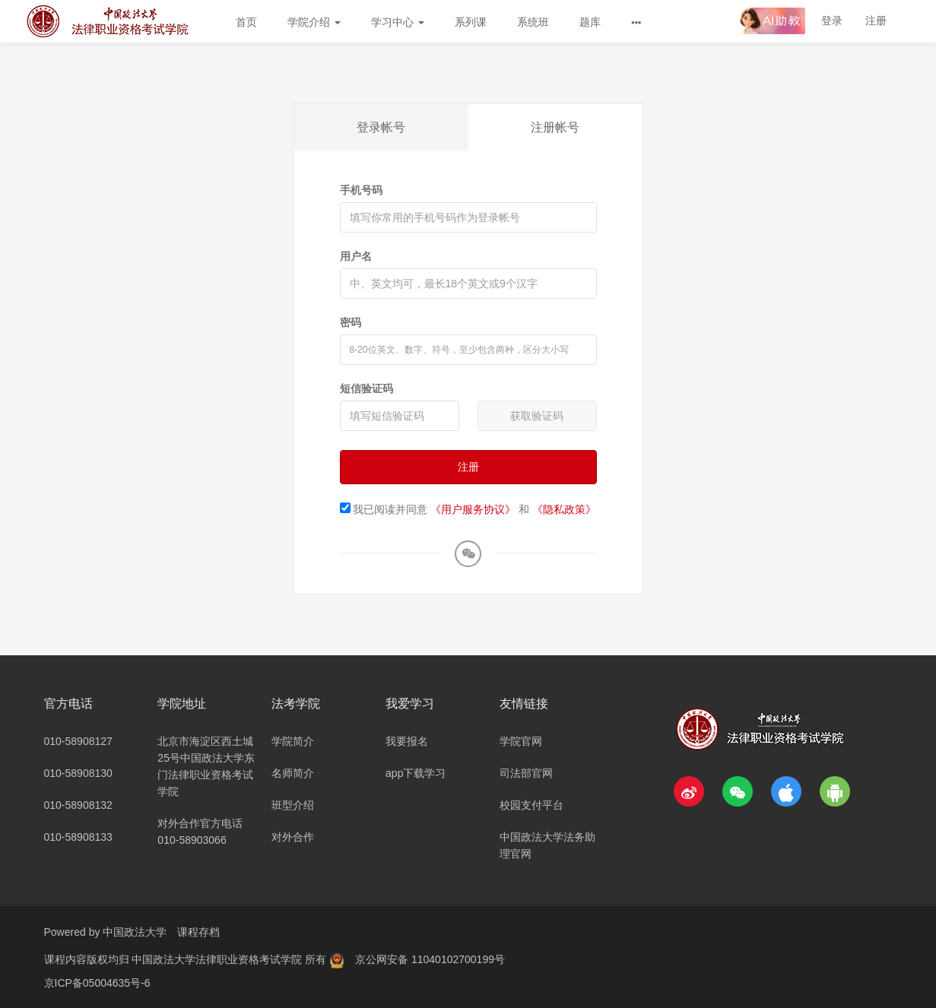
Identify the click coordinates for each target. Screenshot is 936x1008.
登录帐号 (381, 127)
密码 (350, 322)
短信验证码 (366, 388)
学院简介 (292, 741)
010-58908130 (78, 773)
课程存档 (198, 932)
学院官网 (521, 741)
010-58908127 (78, 741)
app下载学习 (416, 773)
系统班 (533, 22)
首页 (246, 22)
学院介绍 (314, 22)
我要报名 (407, 741)
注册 (876, 20)
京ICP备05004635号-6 (97, 981)
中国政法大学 (135, 932)
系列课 (471, 22)
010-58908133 (78, 837)
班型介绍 (292, 805)
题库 (590, 22)
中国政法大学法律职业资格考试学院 (218, 959)
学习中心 (397, 22)
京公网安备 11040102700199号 (430, 959)
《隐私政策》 (564, 509)
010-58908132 (78, 805)
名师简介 (292, 773)
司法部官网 (526, 773)
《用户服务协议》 (473, 509)
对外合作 (292, 837)
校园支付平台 (531, 805)
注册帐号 (555, 127)
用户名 (356, 256)
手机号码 (361, 190)
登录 (831, 20)
